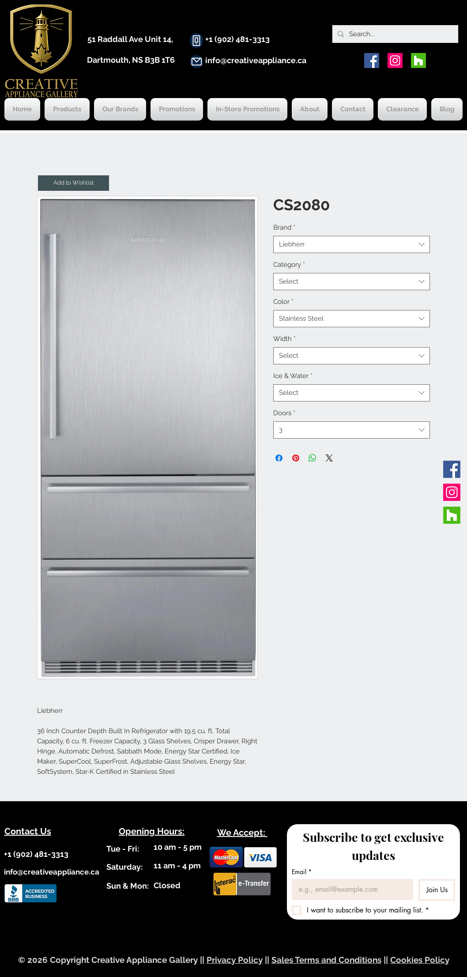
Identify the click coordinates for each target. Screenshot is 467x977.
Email (302, 871)
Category (289, 265)
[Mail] (196, 61)
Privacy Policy (235, 960)
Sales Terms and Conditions (326, 960)
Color (283, 302)
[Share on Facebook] (279, 458)
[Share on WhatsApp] (312, 458)
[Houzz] (418, 60)
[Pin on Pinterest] (295, 458)
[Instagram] (395, 60)
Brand (284, 227)
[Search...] (394, 34)
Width (284, 339)
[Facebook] (371, 60)
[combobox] (351, 244)
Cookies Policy (419, 960)
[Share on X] (329, 458)
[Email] (350, 889)
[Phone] (196, 40)
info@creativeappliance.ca (255, 60)
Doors (284, 413)
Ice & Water (293, 376)
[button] (73, 183)
